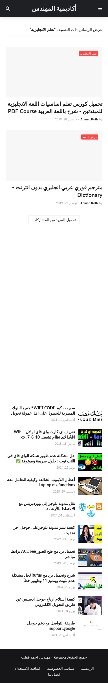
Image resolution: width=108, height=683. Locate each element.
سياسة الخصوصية (60, 668)
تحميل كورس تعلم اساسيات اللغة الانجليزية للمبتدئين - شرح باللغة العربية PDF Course (55, 107)
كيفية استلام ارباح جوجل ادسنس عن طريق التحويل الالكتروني (45, 602)
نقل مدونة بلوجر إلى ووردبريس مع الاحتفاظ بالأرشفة (47, 506)
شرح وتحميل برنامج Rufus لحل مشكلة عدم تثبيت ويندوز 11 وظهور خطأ (43, 578)
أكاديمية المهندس (54, 8)
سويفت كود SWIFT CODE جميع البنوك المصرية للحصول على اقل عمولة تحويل (43, 410)
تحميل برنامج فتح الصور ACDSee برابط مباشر (43, 554)
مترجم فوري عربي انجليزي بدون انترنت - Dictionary (57, 191)
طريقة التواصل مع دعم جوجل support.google (51, 626)
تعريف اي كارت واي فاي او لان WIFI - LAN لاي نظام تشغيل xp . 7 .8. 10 (44, 434)
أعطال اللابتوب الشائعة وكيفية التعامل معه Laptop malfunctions (41, 482)
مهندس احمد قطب (35, 657)
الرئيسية (87, 668)
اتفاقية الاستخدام (27, 668)
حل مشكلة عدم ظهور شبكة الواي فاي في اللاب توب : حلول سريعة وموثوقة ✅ (41, 458)
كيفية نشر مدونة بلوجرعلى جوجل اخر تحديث (44, 530)
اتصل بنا (54, 674)
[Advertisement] (54, 341)
